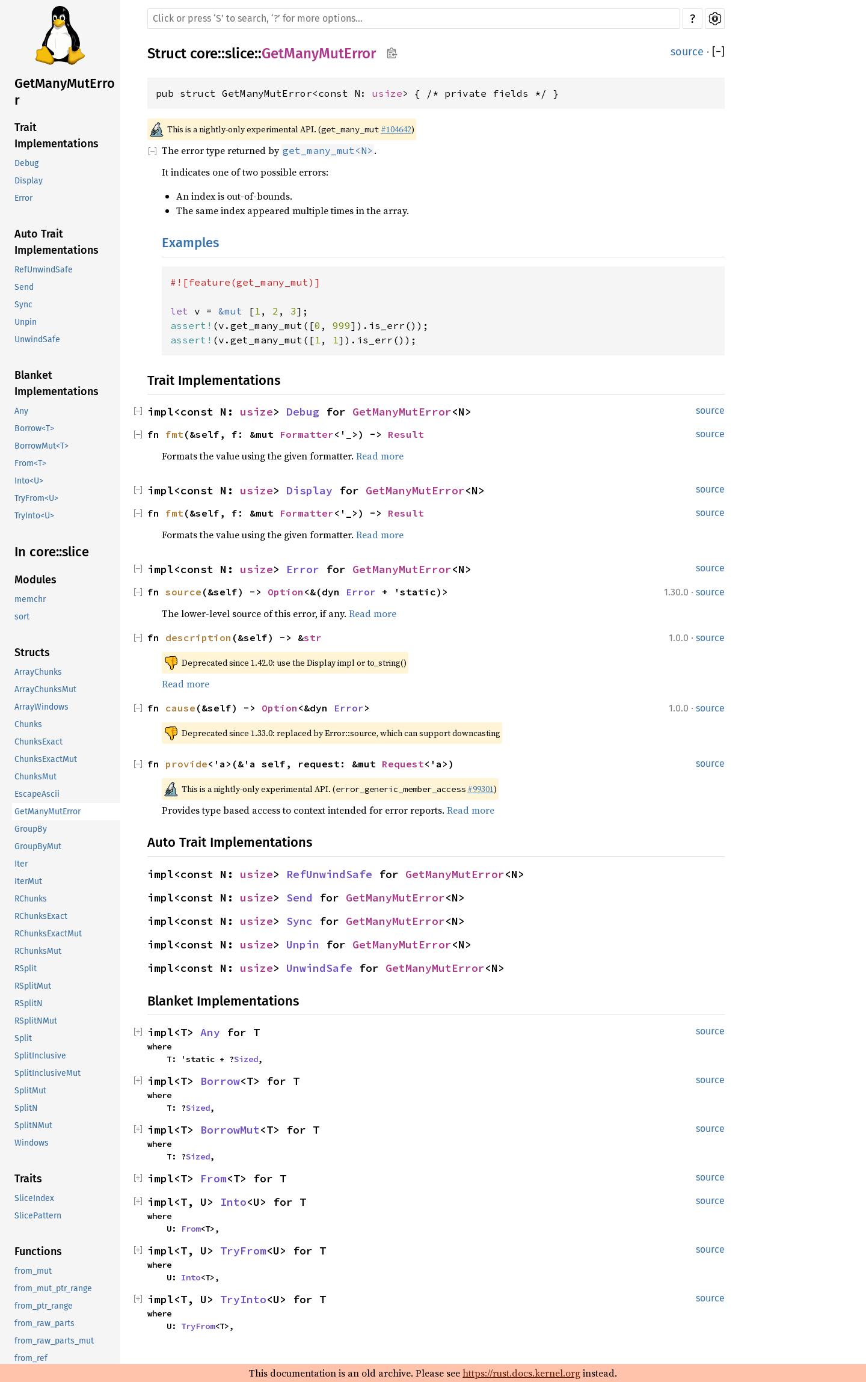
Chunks (28, 724)
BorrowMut (230, 1130)
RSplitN (28, 1003)
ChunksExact (38, 742)
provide (186, 764)
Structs (32, 652)
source (687, 51)
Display (28, 181)
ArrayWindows (41, 707)
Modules (35, 579)
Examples (190, 243)
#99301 (480, 789)
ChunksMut (35, 777)
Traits (28, 1178)
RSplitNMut (35, 1021)
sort (21, 617)
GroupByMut (37, 846)
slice (239, 53)
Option (286, 592)
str (313, 637)
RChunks (30, 899)
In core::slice (51, 552)
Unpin (25, 322)
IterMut (28, 881)
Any (21, 411)
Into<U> (28, 481)
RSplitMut (32, 986)
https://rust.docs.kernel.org (521, 1373)
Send (24, 287)
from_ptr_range (43, 1306)
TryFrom (243, 1251)
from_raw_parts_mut (54, 1341)
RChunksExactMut (48, 934)
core (204, 53)
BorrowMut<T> (41, 446)
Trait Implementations (56, 135)
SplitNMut (33, 1125)
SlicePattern (37, 1216)
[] (718, 52)
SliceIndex (34, 1198)
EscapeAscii (37, 794)
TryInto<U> (34, 516)
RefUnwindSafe (43, 270)
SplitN (26, 1108)
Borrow (220, 1081)
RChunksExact (40, 916)
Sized (246, 1059)
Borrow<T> (34, 428)
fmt (174, 434)
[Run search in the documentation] (413, 18)
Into (233, 1202)
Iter (21, 864)
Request (403, 764)
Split (23, 1038)
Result (406, 434)
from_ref (31, 1358)
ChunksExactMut (45, 759)
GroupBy (30, 829)
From (213, 1178)
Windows (31, 1143)
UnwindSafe (37, 339)
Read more (380, 455)
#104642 (396, 129)
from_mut (33, 1271)
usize (387, 93)
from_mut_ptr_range (53, 1288)
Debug (26, 163)
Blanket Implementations (56, 383)
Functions (38, 1251)
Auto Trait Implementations (56, 242)
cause (180, 708)
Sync (23, 304)
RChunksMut (37, 951)
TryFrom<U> (36, 498)
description (198, 637)
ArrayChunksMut (45, 689)
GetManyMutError (64, 91)
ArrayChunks (38, 672)
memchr (30, 599)
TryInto (243, 1299)
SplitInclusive (40, 1056)
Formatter (307, 434)
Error (23, 198)
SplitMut (30, 1091)
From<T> (30, 463)
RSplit (25, 968)
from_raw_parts (44, 1323)
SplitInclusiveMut (47, 1073)
